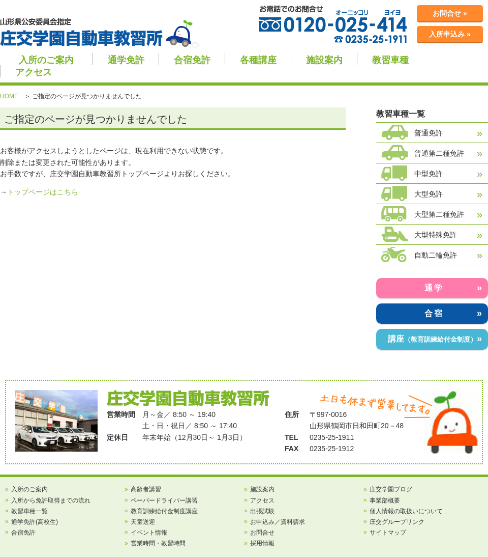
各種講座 (258, 60)
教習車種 (390, 60)
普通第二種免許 (439, 153)
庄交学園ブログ (391, 489)
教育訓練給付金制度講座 (164, 511)
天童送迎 (143, 521)
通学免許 (126, 60)
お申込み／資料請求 (277, 521)
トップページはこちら (42, 192)
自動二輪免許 (435, 255)
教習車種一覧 (29, 511)
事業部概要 (385, 500)
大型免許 (428, 194)
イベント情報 (149, 532)
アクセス (33, 72)
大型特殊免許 (435, 235)
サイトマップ (388, 532)
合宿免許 (192, 60)
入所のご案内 (46, 60)
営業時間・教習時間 (158, 543)
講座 (432, 339)
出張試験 (262, 511)
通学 (434, 288)
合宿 (434, 313)
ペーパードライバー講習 (164, 500)
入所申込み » (450, 34)
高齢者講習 (146, 489)
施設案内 (324, 60)
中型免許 (428, 174)
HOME (9, 96)
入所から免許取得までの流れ (50, 500)
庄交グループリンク (397, 521)
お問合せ (262, 532)
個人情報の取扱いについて (406, 511)
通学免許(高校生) (34, 521)
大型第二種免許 (439, 214)
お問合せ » (450, 13)
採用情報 (262, 543)
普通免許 (428, 133)
